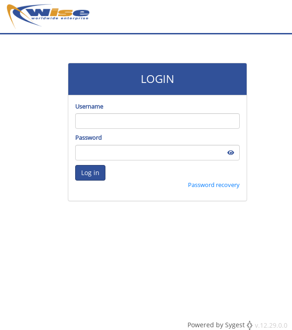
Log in (90, 172)
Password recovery (214, 185)
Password (88, 137)
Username (89, 106)
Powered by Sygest (220, 325)
